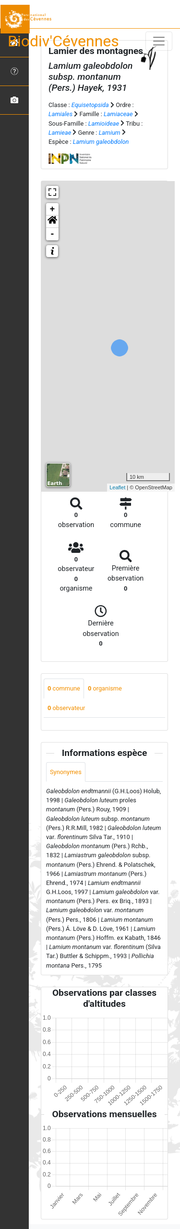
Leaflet (117, 487)
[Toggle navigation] (158, 41)
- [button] (52, 234)
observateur (66, 708)
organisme (105, 688)
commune (64, 688)
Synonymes (66, 772)
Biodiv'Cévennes (63, 41)
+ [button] (52, 209)
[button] (52, 222)
